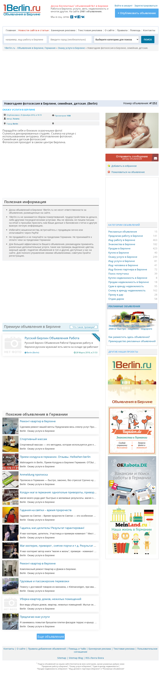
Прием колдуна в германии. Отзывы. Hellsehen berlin (55, 457)
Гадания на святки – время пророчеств (45, 510)
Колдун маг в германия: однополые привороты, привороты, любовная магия (71, 492)
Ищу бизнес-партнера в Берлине (127, 269)
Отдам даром (116, 298)
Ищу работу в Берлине (121, 240)
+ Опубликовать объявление (137, 13)
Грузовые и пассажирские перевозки (44, 581)
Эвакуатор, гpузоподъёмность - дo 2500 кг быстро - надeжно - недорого (130, 327)
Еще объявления (51, 636)
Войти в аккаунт (124, 5)
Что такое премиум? (83, 327)
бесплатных (67, 5)
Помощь (135, 30)
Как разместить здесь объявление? (129, 337)
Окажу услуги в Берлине (122, 256)
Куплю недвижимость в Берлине (127, 277)
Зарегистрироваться (145, 5)
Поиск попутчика (118, 273)
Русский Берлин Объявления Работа (52, 338)
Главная (11, 30)
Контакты (149, 30)
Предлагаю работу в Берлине (125, 235)
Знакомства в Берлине (121, 244)
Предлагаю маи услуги (35, 617)
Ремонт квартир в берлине (38, 421)
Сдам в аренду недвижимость (126, 286)
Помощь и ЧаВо (77, 648)
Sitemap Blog (76, 657)
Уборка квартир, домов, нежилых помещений (50, 599)
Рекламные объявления (122, 231)
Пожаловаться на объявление (128, 172)
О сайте (109, 30)
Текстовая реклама (90, 30)
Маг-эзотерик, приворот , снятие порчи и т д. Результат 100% (60, 545)
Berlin (15, 123)
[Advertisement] (79, 75)
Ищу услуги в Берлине (121, 261)
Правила (122, 30)
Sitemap (61, 657)
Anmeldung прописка (34, 474)
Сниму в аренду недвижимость (127, 290)
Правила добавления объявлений (47, 648)
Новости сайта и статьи (33, 30)
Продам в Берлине (119, 248)
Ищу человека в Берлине (123, 265)
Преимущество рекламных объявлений (132, 341)
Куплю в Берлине (118, 252)
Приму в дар (115, 294)
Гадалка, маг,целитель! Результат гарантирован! (52, 528)
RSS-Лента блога (94, 657)
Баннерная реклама (63, 30)
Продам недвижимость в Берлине (128, 282)
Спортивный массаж (33, 439)
